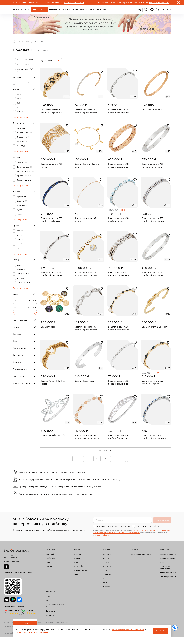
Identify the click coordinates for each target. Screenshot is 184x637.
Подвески (107, 574)
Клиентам (79, 9)
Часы (105, 582)
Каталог (42, 9)
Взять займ (50, 554)
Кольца (106, 558)
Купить (77, 562)
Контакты (50, 615)
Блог (48, 600)
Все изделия (108, 554)
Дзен (6, 566)
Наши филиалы (11, 562)
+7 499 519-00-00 (11, 557)
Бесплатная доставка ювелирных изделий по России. (38, 3)
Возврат (163, 562)
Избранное (151, 9)
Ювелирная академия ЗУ (55, 606)
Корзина (157, 9)
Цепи (105, 570)
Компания (91, 9)
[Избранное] (67, 70)
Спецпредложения (168, 577)
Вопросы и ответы (168, 573)
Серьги (106, 562)
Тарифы (49, 562)
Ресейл (62, 9)
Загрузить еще (105, 450)
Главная (15, 41)
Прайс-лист (51, 558)
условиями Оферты (102, 535)
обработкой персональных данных (32, 632)
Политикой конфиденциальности (128, 630)
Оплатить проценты (168, 554)
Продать (77, 558)
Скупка (49, 566)
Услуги (70, 9)
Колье (105, 578)
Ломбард (53, 9)
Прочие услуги (80, 570)
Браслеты (107, 566)
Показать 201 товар (25, 624)
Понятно (160, 631)
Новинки (106, 586)
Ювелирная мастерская (141, 554)
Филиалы (101, 9)
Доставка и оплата (167, 558)
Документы (50, 611)
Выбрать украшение (74, 3)
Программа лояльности (165, 567)
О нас (76, 574)
